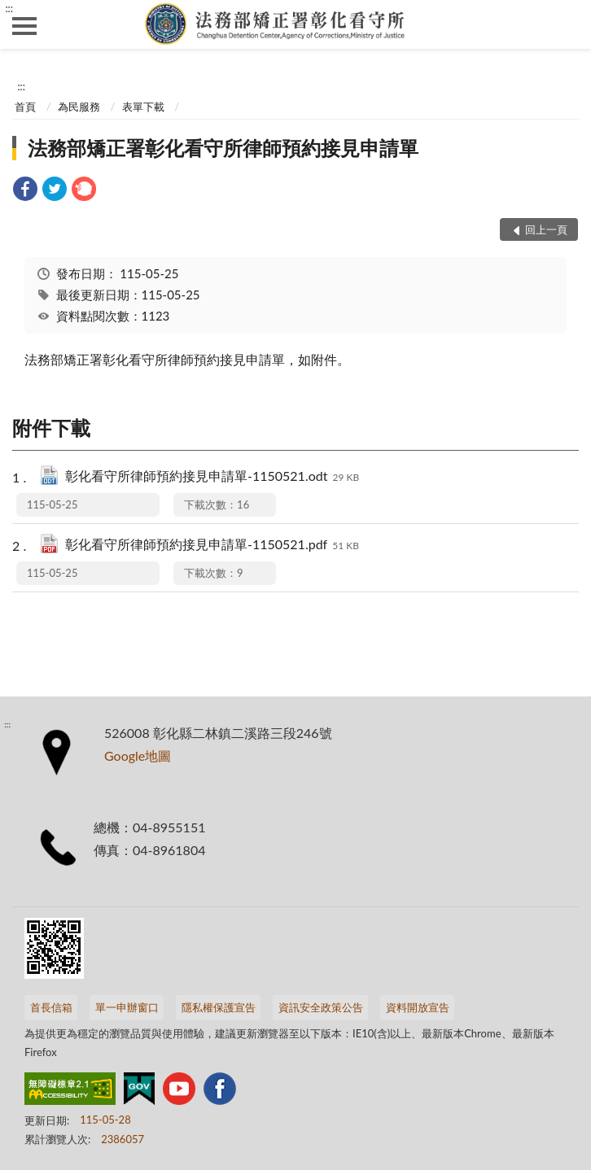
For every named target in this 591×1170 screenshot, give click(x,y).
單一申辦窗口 (127, 1007)
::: (9, 8)
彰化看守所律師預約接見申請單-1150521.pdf (212, 545)
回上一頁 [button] (546, 229)
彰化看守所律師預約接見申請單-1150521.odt (212, 477)
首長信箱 (51, 1007)
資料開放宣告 (417, 1007)
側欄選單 (24, 26)
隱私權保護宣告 (219, 1007)
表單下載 (143, 106)
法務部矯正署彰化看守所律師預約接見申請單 (223, 147)
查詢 (566, 24)
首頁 (25, 106)
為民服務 (79, 106)
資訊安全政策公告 (320, 1007)
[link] (25, 191)
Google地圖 (137, 755)
